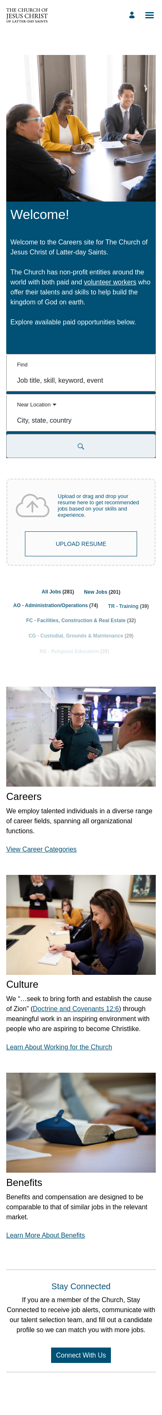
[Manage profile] (133, 15)
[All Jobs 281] (58, 596)
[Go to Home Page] (27, 15)
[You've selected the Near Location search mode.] (36, 405)
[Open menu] (149, 15)
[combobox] (81, 380)
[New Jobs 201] (102, 598)
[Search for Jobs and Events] (81, 446)
